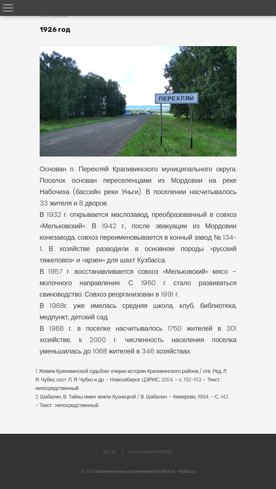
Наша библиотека (150, 452)
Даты (110, 452)
